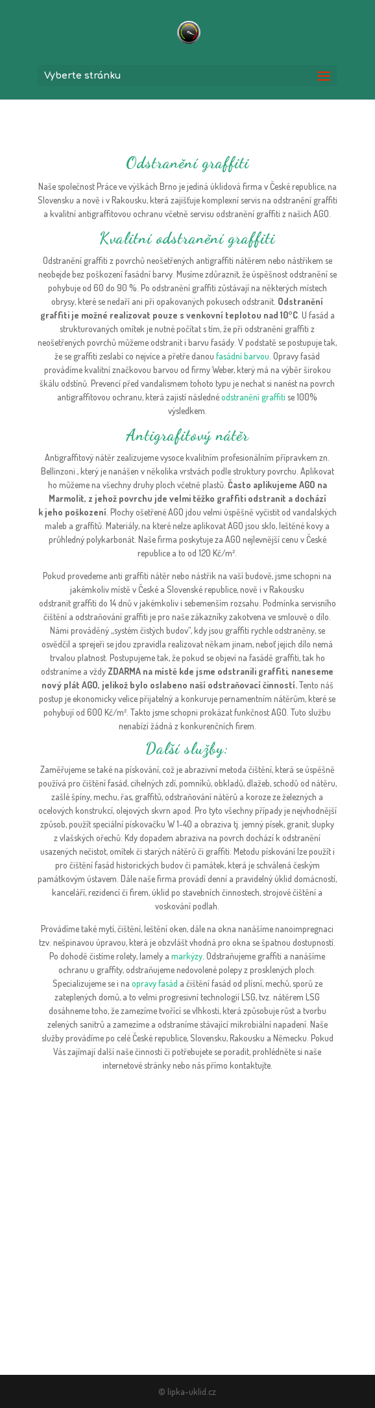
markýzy (186, 955)
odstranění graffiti (253, 396)
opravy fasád (155, 983)
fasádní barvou (242, 355)
